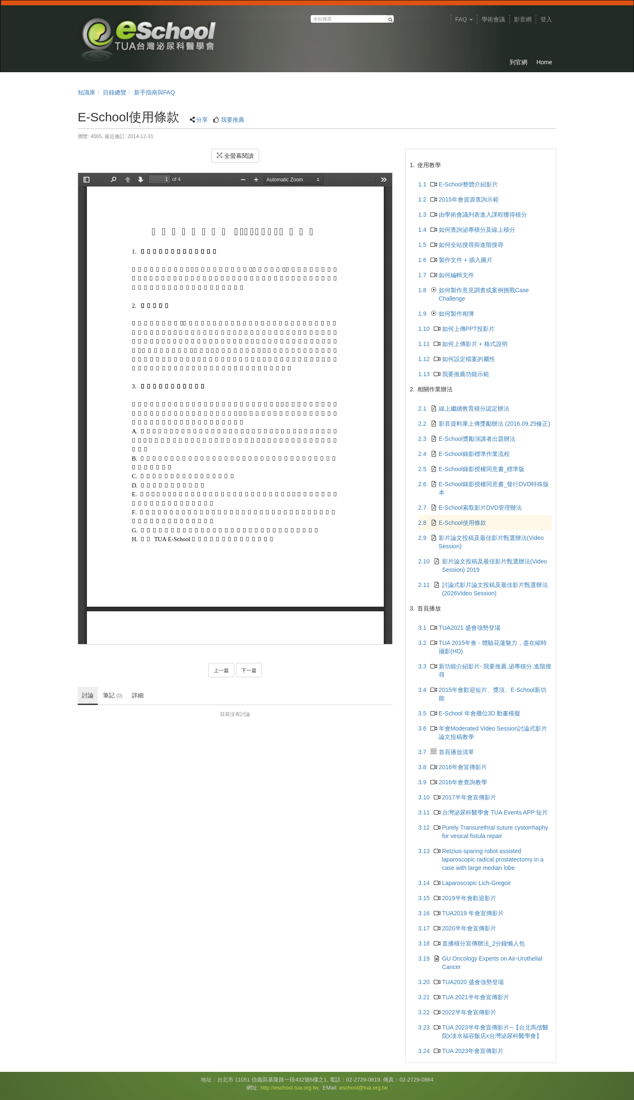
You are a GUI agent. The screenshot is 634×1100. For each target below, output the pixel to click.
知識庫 (86, 92)
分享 (202, 119)
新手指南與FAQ (154, 92)
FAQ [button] (464, 19)
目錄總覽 (114, 92)
